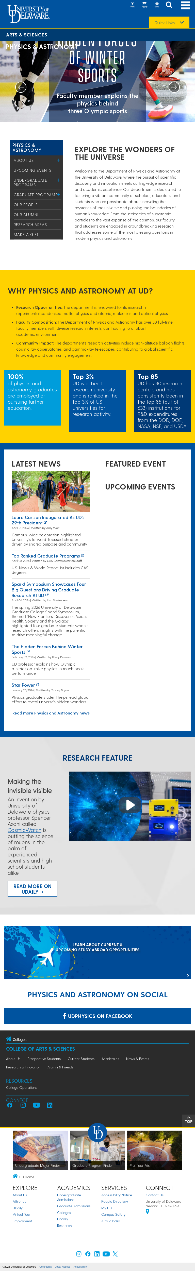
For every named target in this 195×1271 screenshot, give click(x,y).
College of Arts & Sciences (40, 1049)
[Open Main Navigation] (185, 5)
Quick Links (164, 22)
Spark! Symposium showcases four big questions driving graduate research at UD (49, 589)
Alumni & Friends (60, 1067)
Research (64, 1225)
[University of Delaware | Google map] (147, 1212)
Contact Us (155, 1195)
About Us (24, 160)
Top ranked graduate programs (46, 555)
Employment (22, 1221)
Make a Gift (26, 234)
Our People (26, 204)
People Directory (114, 1201)
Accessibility (80, 1266)
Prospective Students (44, 1058)
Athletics (19, 1201)
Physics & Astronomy (26, 147)
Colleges (64, 1212)
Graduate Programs (36, 194)
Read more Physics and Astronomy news (51, 712)
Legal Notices (62, 1266)
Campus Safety (113, 1214)
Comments (45, 1266)
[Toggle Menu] (59, 160)
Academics (110, 1058)
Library (62, 1219)
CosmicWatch (24, 830)
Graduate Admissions (73, 1206)
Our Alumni (26, 214)
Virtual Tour (21, 1214)
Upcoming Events (33, 170)
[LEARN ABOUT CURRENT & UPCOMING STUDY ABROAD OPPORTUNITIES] (97, 953)
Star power (23, 684)
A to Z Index (110, 1221)
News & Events (137, 1058)
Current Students (81, 1058)
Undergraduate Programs (30, 182)
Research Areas (30, 224)
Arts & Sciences (26, 34)
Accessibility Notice (116, 1195)
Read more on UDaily (32, 889)
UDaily (18, 1208)
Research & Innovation (23, 1067)
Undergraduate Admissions (69, 1197)
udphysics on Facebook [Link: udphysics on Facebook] (97, 1016)
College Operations (21, 1087)
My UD (106, 1208)
